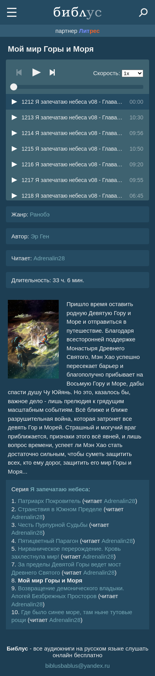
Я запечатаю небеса (59, 489)
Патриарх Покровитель (49, 501)
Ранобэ (40, 214)
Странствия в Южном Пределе (60, 509)
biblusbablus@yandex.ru (77, 665)
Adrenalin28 (49, 258)
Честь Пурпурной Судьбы (53, 524)
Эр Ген (40, 236)
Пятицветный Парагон (48, 540)
